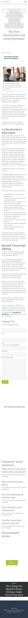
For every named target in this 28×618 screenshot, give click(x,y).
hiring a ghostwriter (14, 27)
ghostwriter (14, 19)
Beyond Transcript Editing (11, 58)
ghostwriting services (14, 24)
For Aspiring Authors (14, 16)
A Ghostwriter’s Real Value (11, 56)
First (3, 333)
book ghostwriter (14, 14)
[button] (25, 1)
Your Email (11, 345)
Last (3, 343)
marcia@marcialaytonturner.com (14, 611)
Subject (5, 351)
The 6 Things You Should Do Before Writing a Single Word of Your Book (14, 589)
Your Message (7, 357)
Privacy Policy (14, 608)
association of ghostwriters (14, 10)
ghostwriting (14, 22)
